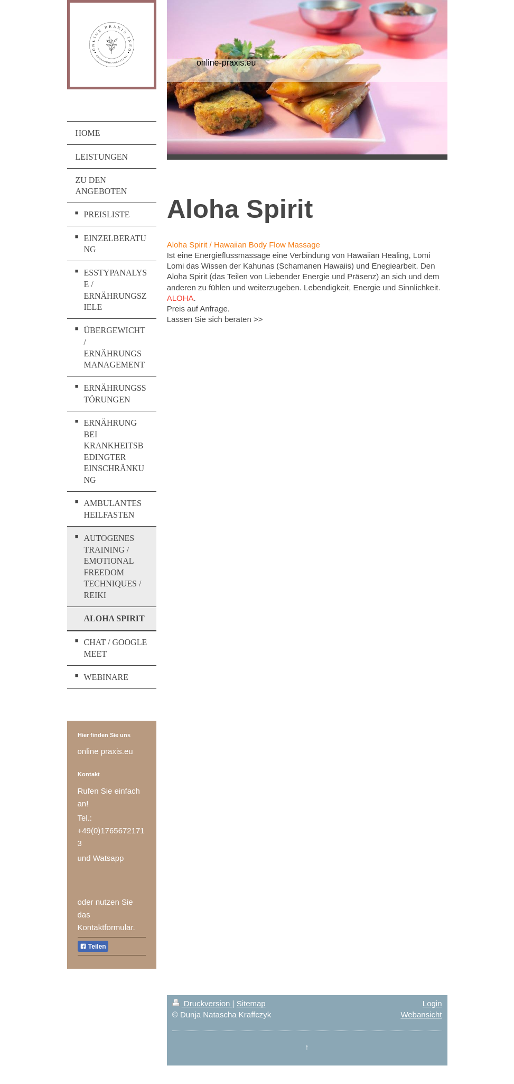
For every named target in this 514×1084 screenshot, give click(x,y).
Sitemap (251, 1003)
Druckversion (202, 1003)
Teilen (93, 946)
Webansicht (421, 1014)
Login (432, 1003)
